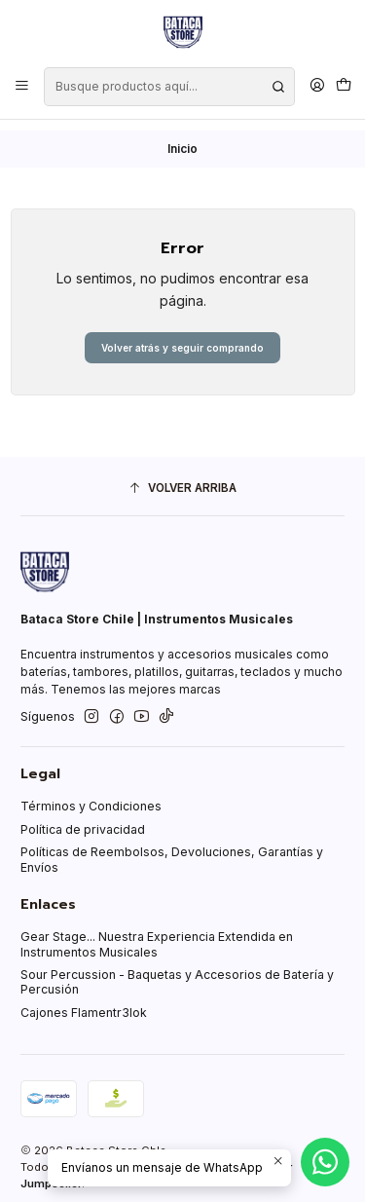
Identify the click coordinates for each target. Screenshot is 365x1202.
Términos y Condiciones (91, 795)
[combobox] (169, 86)
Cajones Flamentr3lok (83, 1002)
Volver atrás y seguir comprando (182, 337)
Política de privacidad (82, 818)
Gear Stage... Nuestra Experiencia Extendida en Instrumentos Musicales (156, 933)
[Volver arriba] (182, 478)
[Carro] (343, 86)
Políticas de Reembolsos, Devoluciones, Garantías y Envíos (171, 848)
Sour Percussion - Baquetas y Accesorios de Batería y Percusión (177, 971)
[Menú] (22, 86)
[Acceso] (317, 86)
